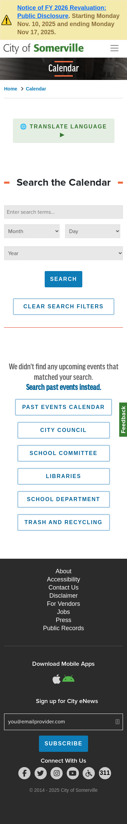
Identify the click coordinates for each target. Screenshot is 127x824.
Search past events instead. (63, 388)
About (63, 571)
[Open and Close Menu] (114, 48)
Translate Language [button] (63, 131)
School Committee (63, 453)
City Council (63, 430)
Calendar (36, 88)
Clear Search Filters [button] (63, 306)
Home (10, 88)
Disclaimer (63, 595)
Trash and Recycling (63, 522)
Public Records (63, 628)
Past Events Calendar (63, 407)
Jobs (63, 612)
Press (63, 620)
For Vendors (63, 603)
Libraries (63, 476)
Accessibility (63, 579)
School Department (63, 499)
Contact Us (63, 587)
